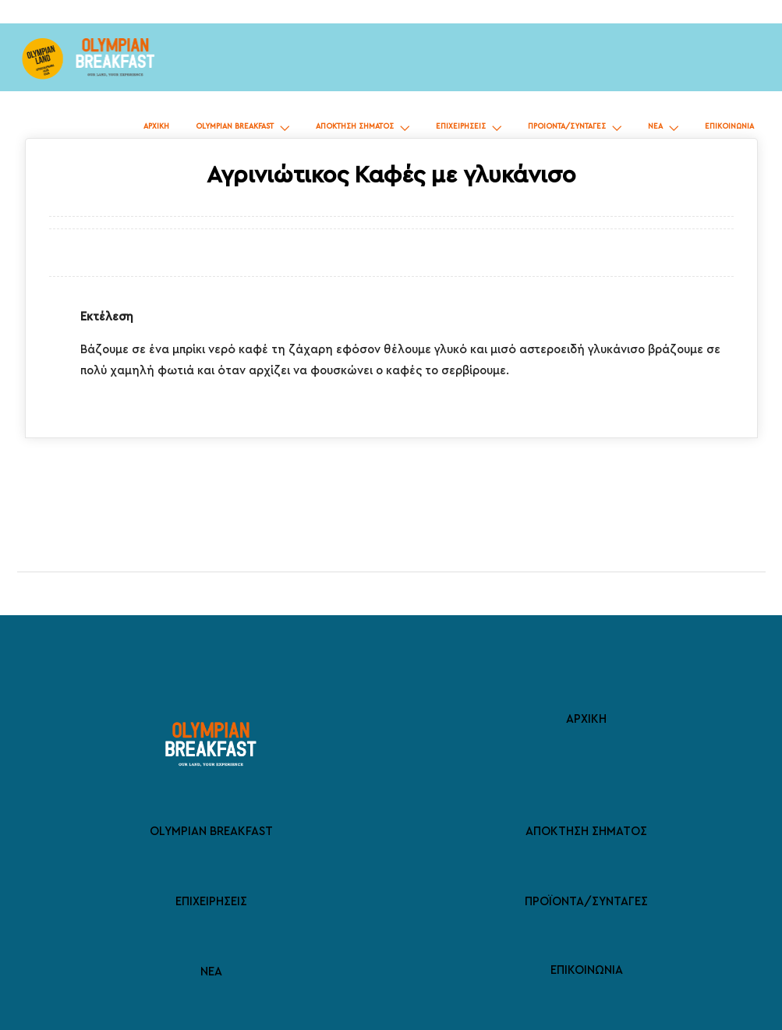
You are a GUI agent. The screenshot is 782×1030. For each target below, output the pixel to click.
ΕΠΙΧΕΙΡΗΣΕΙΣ (461, 126)
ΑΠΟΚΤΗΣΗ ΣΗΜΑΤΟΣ (355, 126)
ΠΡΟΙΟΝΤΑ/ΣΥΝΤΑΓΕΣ (567, 126)
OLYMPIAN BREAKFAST (235, 126)
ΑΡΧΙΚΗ (156, 126)
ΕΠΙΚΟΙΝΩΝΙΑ (729, 126)
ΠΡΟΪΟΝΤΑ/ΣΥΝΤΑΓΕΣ (586, 902)
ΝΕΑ (655, 126)
